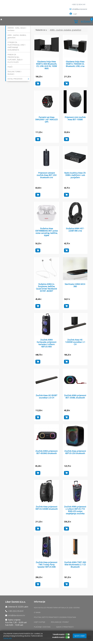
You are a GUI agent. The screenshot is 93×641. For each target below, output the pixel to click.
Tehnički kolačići (58, 634)
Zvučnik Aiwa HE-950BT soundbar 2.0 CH (46, 396)
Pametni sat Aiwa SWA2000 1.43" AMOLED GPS (46, 119)
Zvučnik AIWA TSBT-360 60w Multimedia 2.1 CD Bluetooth (75, 564)
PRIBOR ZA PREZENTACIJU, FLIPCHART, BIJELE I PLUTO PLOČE (15, 58)
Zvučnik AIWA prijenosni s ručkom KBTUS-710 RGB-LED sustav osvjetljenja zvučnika (75, 510)
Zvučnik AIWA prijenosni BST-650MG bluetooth (46, 452)
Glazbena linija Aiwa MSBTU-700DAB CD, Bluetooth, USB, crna (75, 63)
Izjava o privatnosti (65, 627)
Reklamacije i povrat (60, 622)
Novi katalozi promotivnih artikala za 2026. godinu (57, 607)
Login (73, 14)
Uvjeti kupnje (39, 622)
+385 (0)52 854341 (16, 611)
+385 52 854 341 (78, 4)
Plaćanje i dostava (42, 627)
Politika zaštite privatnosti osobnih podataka (55, 617)
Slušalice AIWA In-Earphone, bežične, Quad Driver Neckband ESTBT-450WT (46, 287)
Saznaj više (7, 638)
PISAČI (10, 67)
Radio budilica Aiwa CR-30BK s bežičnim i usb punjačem (75, 175)
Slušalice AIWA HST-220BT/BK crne (75, 229)
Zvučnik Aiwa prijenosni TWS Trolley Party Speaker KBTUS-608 (46, 564)
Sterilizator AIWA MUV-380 (75, 285)
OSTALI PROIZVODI (18, 79)
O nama (37, 612)
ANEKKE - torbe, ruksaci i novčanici (17, 29)
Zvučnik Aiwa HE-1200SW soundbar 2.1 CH (75, 342)
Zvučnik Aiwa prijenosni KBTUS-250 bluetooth (75, 452)
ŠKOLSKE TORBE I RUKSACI (14, 72)
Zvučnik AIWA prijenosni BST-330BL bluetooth (75, 396)
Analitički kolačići (58, 637)
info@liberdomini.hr (78, 9)
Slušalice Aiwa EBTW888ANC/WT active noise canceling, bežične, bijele (46, 232)
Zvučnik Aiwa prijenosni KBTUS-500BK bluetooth (47, 507)
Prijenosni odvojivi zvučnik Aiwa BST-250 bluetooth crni (46, 175)
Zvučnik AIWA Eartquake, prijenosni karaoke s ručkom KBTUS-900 (46, 342)
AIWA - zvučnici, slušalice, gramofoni (17, 36)
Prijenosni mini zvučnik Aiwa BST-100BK (75, 118)
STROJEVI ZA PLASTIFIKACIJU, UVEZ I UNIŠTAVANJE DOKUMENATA (16, 46)
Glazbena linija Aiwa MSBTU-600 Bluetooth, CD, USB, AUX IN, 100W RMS (46, 65)
